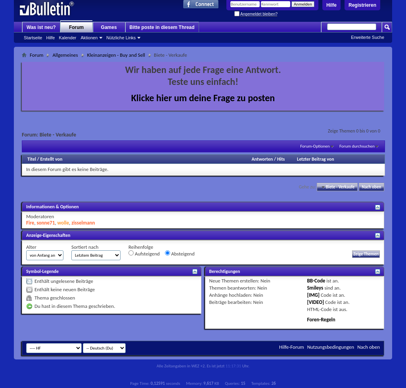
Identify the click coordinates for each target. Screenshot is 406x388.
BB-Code (316, 281)
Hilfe (331, 5)
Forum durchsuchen (357, 146)
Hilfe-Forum (291, 347)
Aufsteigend (144, 253)
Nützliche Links (121, 37)
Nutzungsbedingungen (330, 347)
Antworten (262, 159)
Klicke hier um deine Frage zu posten (203, 98)
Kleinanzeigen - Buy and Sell (116, 55)
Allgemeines (65, 55)
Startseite (33, 37)
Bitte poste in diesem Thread (162, 27)
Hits (281, 159)
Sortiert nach (84, 247)
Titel (31, 159)
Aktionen (89, 37)
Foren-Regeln (321, 320)
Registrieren (362, 5)
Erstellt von (51, 159)
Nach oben (371, 187)
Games (109, 27)
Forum (76, 27)
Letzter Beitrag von (315, 159)
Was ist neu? (41, 27)
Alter (31, 247)
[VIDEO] (315, 302)
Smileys (315, 288)
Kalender (67, 37)
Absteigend (180, 253)
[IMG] (313, 295)
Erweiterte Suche (367, 37)
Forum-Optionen (314, 146)
